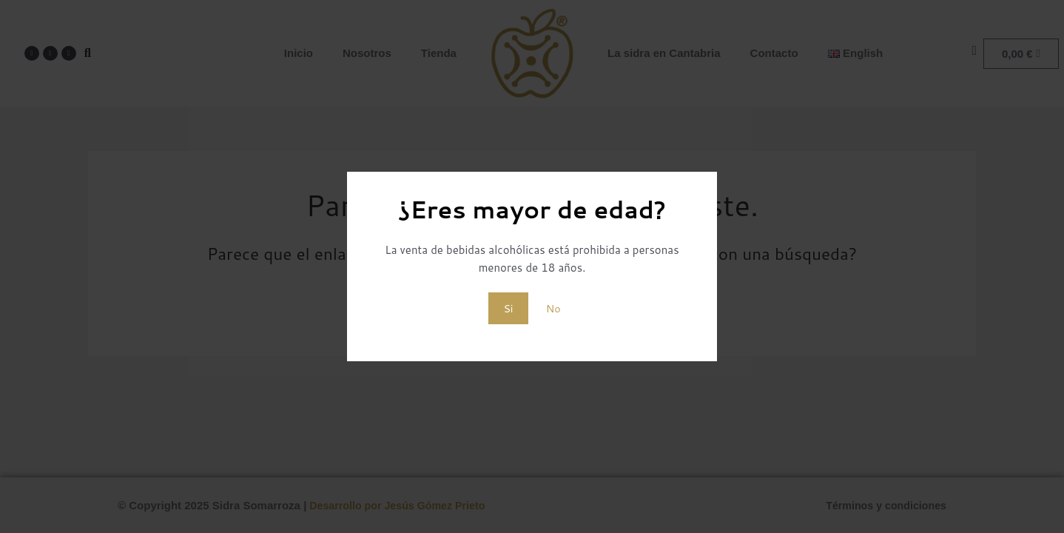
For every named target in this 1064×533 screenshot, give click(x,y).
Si (508, 307)
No (553, 307)
